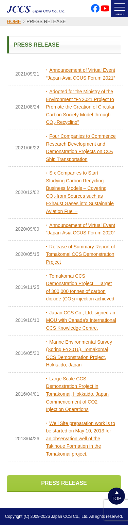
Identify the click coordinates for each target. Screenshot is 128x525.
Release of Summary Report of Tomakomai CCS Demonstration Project (80, 254)
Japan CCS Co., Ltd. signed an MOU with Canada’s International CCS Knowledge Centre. (81, 320)
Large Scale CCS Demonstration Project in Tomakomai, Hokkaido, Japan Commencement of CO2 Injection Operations (77, 394)
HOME (14, 21)
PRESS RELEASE (64, 483)
